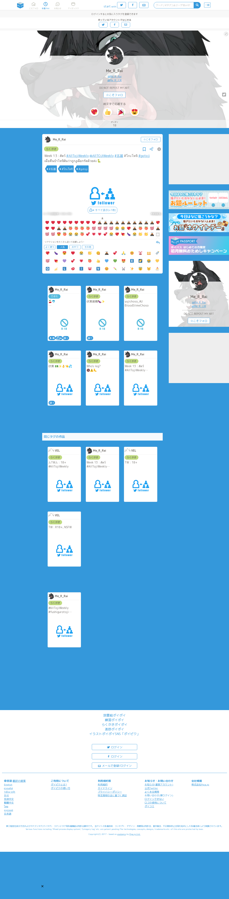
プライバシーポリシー (110, 791)
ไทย (6, 806)
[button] (42, 886)
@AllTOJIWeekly (102, 156)
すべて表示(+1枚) (102, 210)
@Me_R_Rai (115, 76)
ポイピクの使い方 (60, 788)
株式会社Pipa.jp (200, 784)
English (8, 784)
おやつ (75, 247)
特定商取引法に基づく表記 (112, 795)
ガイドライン (105, 788)
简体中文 (9, 799)
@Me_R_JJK (114, 80)
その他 (87, 247)
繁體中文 (9, 802)
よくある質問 (152, 791)
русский (8, 810)
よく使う (49, 247)
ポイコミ (149, 806)
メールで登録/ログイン (115, 765)
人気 (62, 247)
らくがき (51, 149)
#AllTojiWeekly (77, 156)
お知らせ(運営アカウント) (159, 784)
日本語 (7, 813)
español (8, 788)
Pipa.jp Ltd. (134, 834)
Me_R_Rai (114, 70)
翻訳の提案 (19, 781)
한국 (6, 795)
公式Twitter (151, 788)
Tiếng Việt (9, 791)
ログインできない (154, 799)
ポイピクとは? (59, 784)
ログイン (114, 746)
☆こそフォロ (114, 95)
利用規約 (102, 784)
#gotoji (144, 156)
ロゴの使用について (155, 802)
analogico (121, 834)
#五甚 (119, 156)
